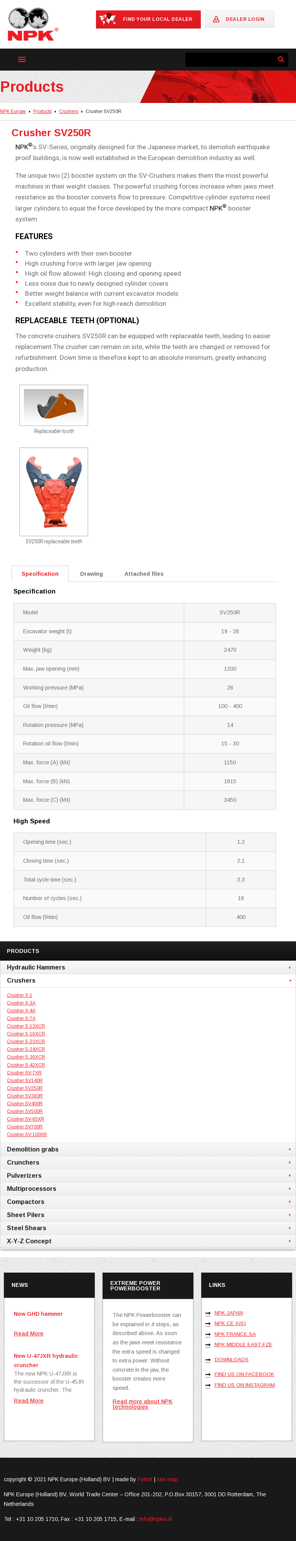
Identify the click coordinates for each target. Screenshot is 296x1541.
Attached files (144, 574)
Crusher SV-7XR (24, 1073)
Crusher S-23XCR (26, 1041)
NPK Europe (13, 111)
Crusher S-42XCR (26, 1065)
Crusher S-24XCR (26, 1049)
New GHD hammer (38, 1314)
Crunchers (23, 1162)
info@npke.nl (156, 1519)
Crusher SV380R (25, 1096)
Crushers (68, 111)
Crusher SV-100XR (27, 1134)
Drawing (91, 574)
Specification (40, 574)
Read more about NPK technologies (143, 1404)
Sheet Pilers (25, 1214)
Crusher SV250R (25, 1088)
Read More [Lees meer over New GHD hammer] (29, 1333)
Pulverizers (24, 1175)
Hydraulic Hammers (36, 967)
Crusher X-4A (21, 1010)
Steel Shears (26, 1227)
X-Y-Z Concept (29, 1241)
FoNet (145, 1479)
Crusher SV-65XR (25, 1119)
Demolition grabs (33, 1149)
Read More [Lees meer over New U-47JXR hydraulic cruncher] (29, 1401)
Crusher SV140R (25, 1080)
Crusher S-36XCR (26, 1057)
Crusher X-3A (21, 1003)
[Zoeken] (281, 59)
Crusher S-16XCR (26, 1034)
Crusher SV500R (25, 1111)
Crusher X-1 (19, 995)
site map (167, 1479)
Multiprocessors (31, 1188)
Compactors (25, 1201)
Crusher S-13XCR (26, 1026)
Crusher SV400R (25, 1103)
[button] (21, 58)
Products (42, 111)
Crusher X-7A (21, 1018)
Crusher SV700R (25, 1127)
